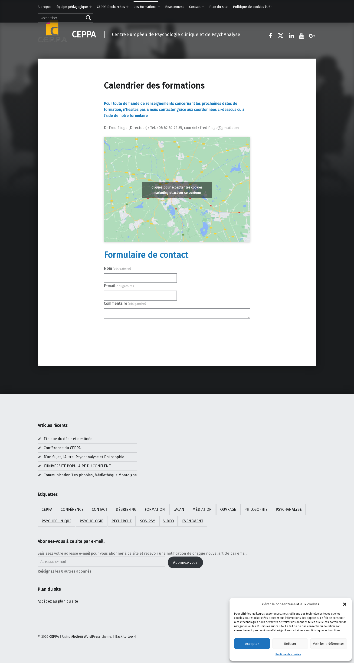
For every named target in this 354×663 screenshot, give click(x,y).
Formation (155, 509)
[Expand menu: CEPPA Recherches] (127, 7)
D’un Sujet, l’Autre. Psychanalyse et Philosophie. (84, 457)
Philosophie (255, 509)
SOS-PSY (147, 521)
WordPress (92, 636)
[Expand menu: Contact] (203, 7)
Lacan (178, 509)
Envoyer (177, 331)
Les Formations (145, 7)
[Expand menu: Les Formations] (159, 7)
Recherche (121, 521)
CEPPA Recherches (111, 7)
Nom (117, 268)
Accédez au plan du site (58, 601)
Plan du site (218, 7)
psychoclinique (56, 521)
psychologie (91, 521)
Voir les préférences (328, 644)
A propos (44, 7)
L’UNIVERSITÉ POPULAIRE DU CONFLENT (77, 466)
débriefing (126, 509)
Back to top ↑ (126, 636)
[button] (344, 604)
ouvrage (228, 509)
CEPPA (84, 35)
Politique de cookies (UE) (252, 7)
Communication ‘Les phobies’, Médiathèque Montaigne (90, 475)
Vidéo (168, 521)
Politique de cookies (288, 654)
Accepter (252, 644)
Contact (195, 7)
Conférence (72, 509)
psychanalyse (289, 509)
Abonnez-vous (185, 562)
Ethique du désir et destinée (68, 439)
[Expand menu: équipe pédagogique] (90, 7)
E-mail (119, 286)
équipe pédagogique (72, 7)
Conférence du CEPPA (62, 448)
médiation (202, 509)
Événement (192, 521)
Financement (174, 7)
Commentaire (125, 303)
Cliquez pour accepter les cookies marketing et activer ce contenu (177, 190)
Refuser (290, 644)
